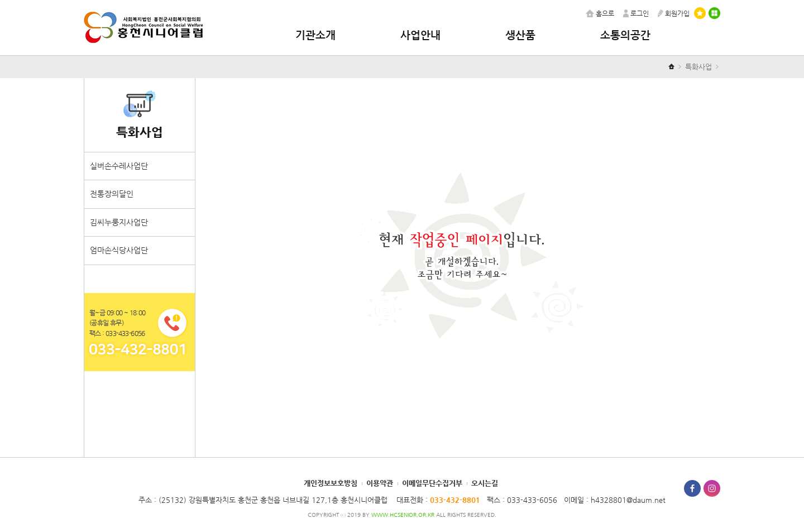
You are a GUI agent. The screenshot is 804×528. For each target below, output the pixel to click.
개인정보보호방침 (330, 483)
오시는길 (484, 483)
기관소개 (315, 34)
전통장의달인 (111, 193)
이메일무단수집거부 (432, 483)
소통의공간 (625, 34)
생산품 (520, 34)
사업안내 (420, 34)
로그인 (636, 13)
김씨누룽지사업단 (119, 222)
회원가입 (674, 13)
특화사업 (698, 67)
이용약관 (379, 483)
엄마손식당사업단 (119, 250)
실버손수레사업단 (119, 165)
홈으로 (600, 13)
